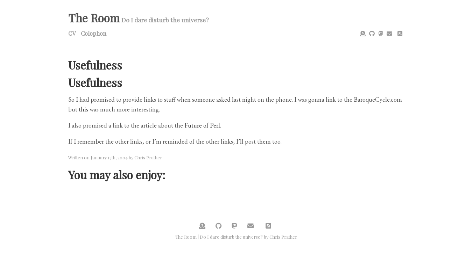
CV (72, 33)
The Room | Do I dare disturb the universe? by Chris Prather (236, 237)
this (83, 109)
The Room (94, 17)
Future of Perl (202, 125)
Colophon (93, 33)
